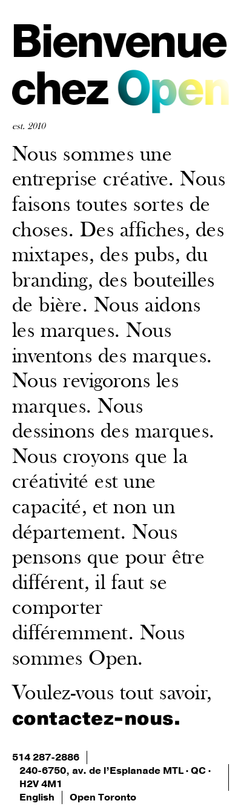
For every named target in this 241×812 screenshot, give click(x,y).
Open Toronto (103, 797)
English (36, 797)
